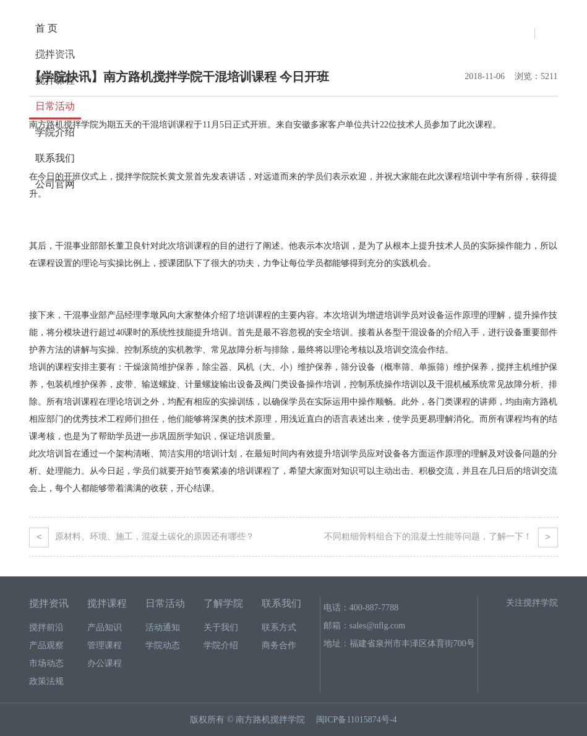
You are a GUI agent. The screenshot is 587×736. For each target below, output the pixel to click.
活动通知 (114, 54)
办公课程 (104, 663)
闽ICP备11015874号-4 (356, 719)
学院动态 (162, 645)
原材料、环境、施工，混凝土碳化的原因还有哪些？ (141, 537)
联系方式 (279, 627)
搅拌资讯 (49, 603)
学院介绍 (221, 645)
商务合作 (279, 645)
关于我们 (221, 627)
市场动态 (46, 663)
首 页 (46, 28)
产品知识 (104, 627)
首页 (36, 54)
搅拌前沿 (46, 627)
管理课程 (104, 645)
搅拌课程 (55, 80)
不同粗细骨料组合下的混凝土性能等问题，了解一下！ (441, 537)
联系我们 (55, 158)
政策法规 (46, 681)
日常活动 (55, 106)
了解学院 (223, 603)
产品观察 (46, 645)
